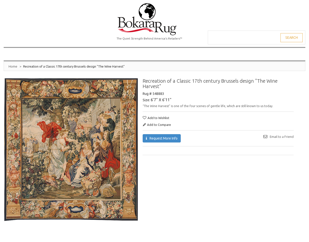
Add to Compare (159, 124)
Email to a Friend (282, 136)
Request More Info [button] (164, 138)
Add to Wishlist (158, 118)
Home (13, 66)
